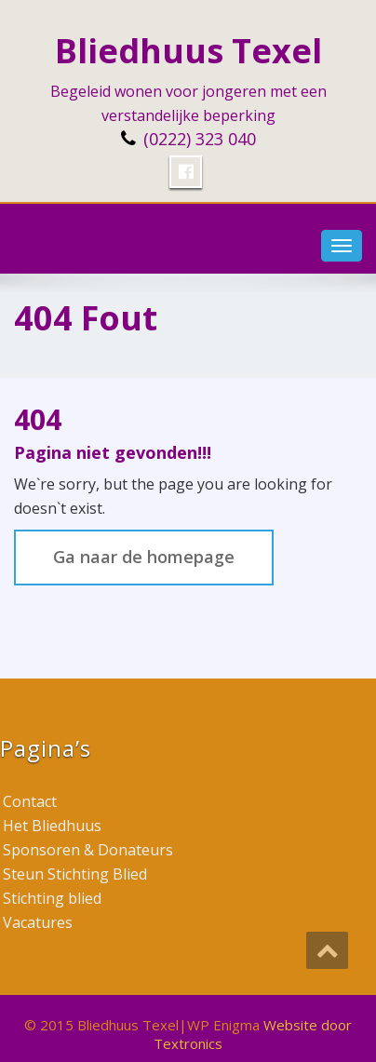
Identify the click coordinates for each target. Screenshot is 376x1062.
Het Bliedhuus (52, 825)
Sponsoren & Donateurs (88, 850)
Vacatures (38, 922)
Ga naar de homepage (144, 556)
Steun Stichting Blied (75, 874)
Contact (30, 801)
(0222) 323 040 (199, 139)
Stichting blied (52, 898)
